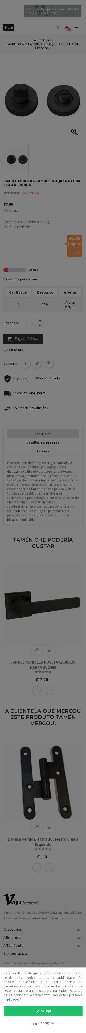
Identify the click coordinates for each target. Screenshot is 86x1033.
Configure (43, 1023)
